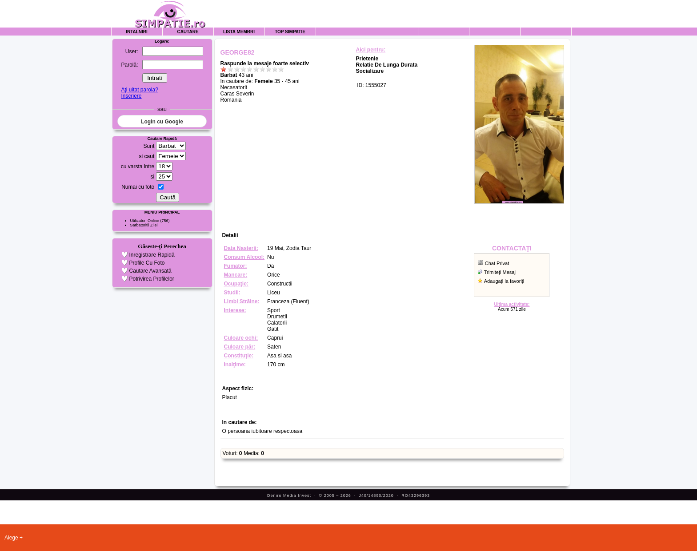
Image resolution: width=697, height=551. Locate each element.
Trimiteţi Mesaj (500, 272)
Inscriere (131, 96)
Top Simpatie (290, 31)
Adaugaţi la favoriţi (504, 281)
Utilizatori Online (145, 220)
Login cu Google (162, 122)
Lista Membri (239, 31)
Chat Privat (497, 263)
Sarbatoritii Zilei (144, 225)
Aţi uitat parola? (139, 90)
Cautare (187, 31)
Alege (11, 538)
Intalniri (137, 31)
